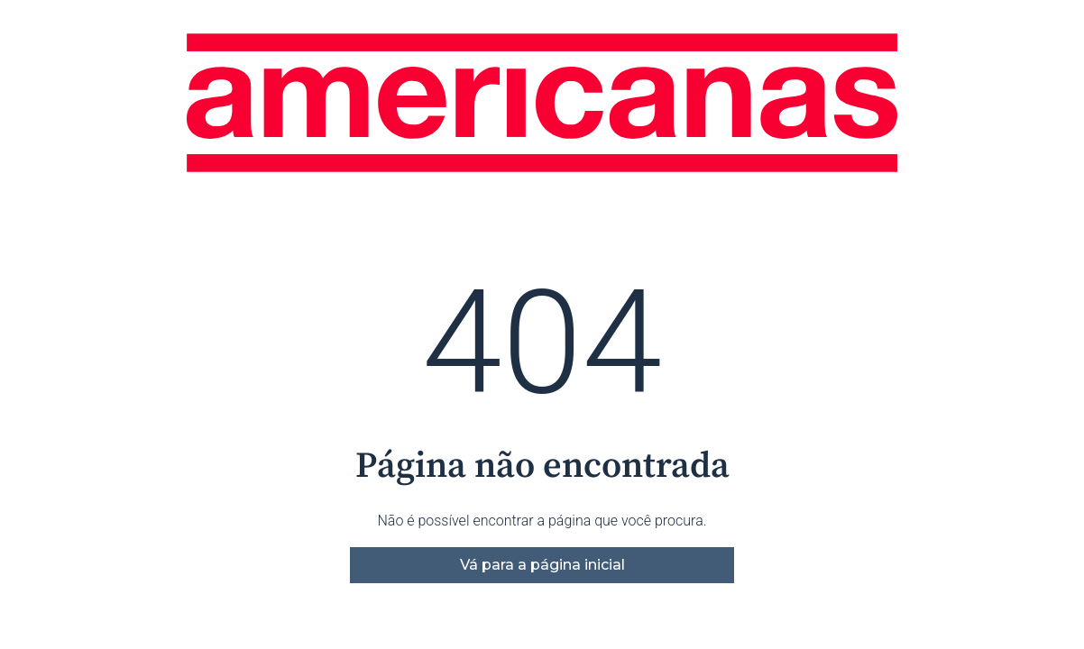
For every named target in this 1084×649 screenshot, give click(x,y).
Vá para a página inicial (542, 564)
